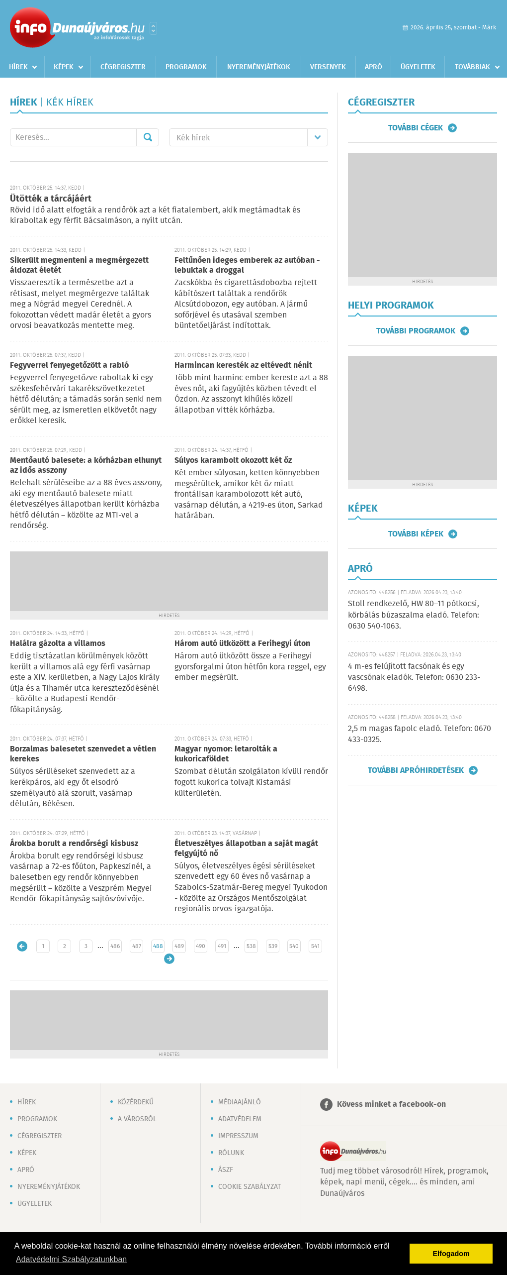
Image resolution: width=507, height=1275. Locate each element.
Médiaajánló (239, 1102)
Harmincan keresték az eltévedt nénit (243, 365)
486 (115, 946)
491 (222, 946)
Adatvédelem (239, 1119)
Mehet (147, 137)
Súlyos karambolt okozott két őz (233, 460)
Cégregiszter (123, 67)
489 (179, 946)
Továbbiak (472, 67)
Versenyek (328, 67)
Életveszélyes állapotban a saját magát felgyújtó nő (246, 849)
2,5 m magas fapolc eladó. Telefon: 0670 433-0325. (419, 734)
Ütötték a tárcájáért (50, 199)
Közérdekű (136, 1102)
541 (315, 946)
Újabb (22, 946)
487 (136, 946)
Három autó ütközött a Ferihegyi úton (242, 644)
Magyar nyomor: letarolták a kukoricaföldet (225, 754)
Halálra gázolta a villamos (57, 644)
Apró (373, 67)
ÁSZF (225, 1170)
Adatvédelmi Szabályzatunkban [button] (71, 1259)
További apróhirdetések (416, 770)
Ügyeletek (418, 67)
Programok (186, 67)
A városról (137, 1119)
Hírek (18, 67)
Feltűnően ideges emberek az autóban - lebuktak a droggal (247, 265)
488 (158, 946)
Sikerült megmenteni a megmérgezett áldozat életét (79, 265)
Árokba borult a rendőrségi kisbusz (74, 844)
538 (251, 946)
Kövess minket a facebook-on (391, 1104)
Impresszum (238, 1136)
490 (200, 946)
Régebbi (169, 959)
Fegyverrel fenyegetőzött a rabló (69, 365)
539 (272, 946)
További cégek (415, 127)
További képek (415, 534)
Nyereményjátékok (258, 67)
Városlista (153, 28)
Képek (64, 67)
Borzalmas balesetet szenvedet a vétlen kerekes (83, 754)
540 (294, 946)
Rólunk (231, 1153)
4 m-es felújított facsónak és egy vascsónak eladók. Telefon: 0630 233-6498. (414, 677)
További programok (415, 330)
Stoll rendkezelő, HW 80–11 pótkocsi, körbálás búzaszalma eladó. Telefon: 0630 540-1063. (413, 615)
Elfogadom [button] (451, 1254)
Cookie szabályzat (249, 1186)
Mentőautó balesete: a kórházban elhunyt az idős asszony (86, 465)
